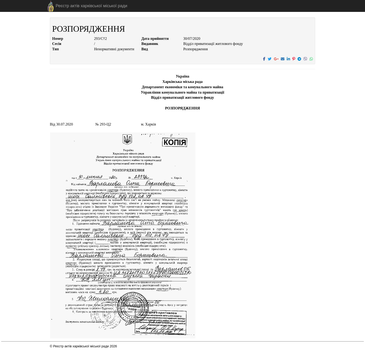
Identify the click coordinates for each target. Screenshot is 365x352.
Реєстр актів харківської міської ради (91, 5)
